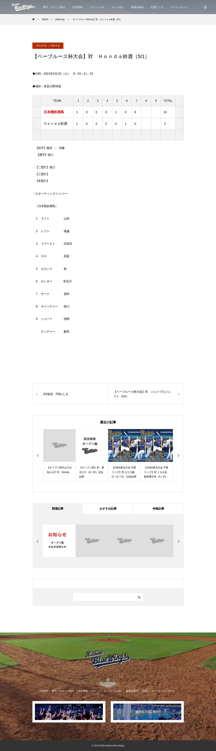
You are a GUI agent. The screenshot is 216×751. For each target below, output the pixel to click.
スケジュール (97, 7)
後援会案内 (137, 7)
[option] (59, 455)
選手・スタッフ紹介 (54, 7)
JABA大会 (55, 45)
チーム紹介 (118, 7)
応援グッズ (157, 7)
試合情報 (77, 7)
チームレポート (179, 7)
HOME (44, 691)
